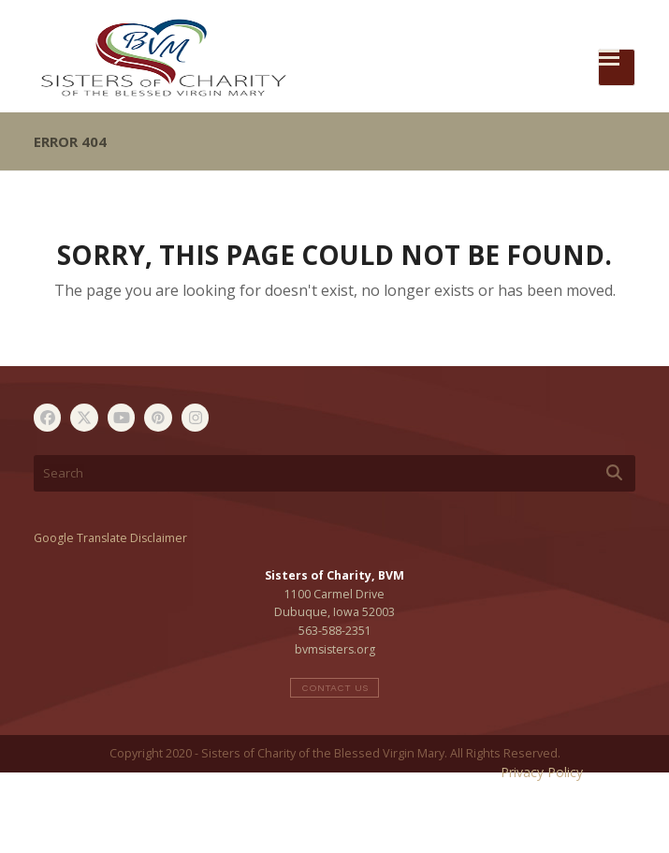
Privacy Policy (542, 772)
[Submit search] (614, 472)
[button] (616, 67)
